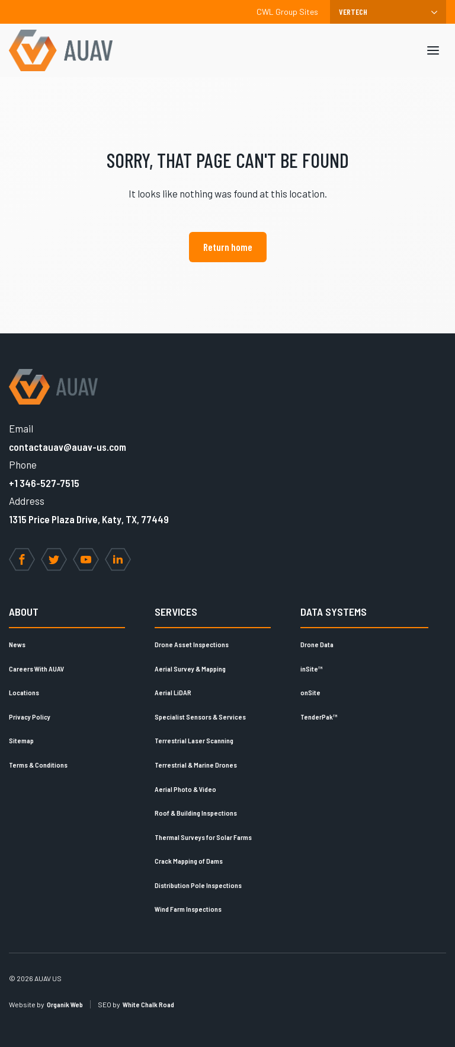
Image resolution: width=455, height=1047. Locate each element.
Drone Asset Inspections (192, 644)
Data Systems (333, 611)
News (17, 644)
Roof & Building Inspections (196, 813)
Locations (24, 692)
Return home (227, 247)
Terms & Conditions (38, 764)
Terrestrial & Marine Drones (196, 764)
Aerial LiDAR (173, 692)
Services (176, 611)
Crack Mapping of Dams (189, 861)
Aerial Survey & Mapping (190, 668)
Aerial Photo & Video (185, 789)
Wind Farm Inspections (188, 909)
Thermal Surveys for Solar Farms (203, 837)
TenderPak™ (318, 716)
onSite (310, 692)
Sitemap (21, 740)
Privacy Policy (29, 716)
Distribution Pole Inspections (198, 885)
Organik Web (65, 1004)
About (24, 611)
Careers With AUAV (36, 668)
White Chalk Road (148, 1004)
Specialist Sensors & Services (200, 716)
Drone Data (317, 644)
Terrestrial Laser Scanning (194, 740)
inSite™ (311, 668)
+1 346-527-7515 (44, 483)
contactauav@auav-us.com (67, 447)
